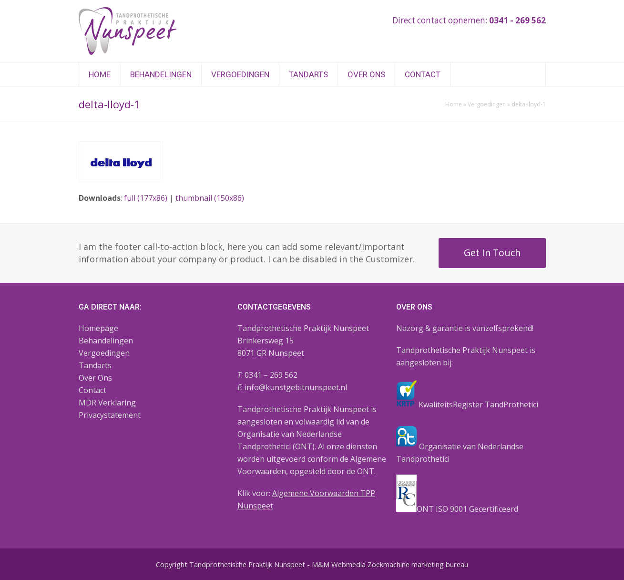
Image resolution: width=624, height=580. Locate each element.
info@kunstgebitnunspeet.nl (296, 387)
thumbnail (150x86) (209, 198)
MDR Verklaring (107, 402)
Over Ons (95, 378)
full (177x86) (145, 198)
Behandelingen (106, 340)
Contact (92, 390)
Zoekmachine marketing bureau (418, 564)
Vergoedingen (487, 104)
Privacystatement (110, 415)
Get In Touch (492, 252)
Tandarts (95, 365)
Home (453, 104)
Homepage (98, 328)
